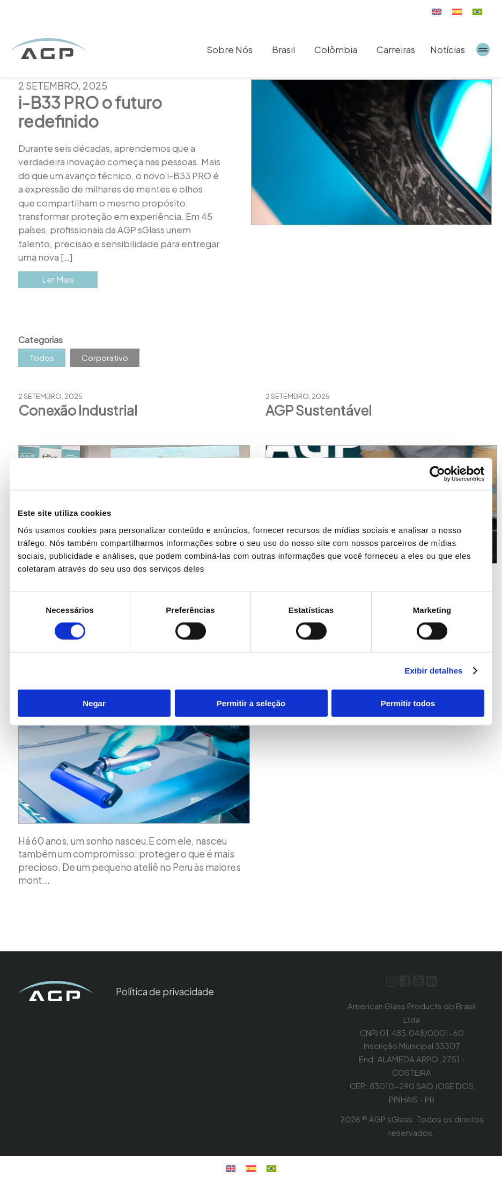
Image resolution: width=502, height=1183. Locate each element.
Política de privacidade (169, 994)
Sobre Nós (229, 49)
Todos (41, 360)
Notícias (447, 49)
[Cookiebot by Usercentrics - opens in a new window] (437, 474)
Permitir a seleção (251, 702)
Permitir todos (408, 702)
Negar (94, 702)
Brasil (283, 49)
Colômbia (335, 49)
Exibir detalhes (433, 670)
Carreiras (395, 49)
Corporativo (105, 360)
